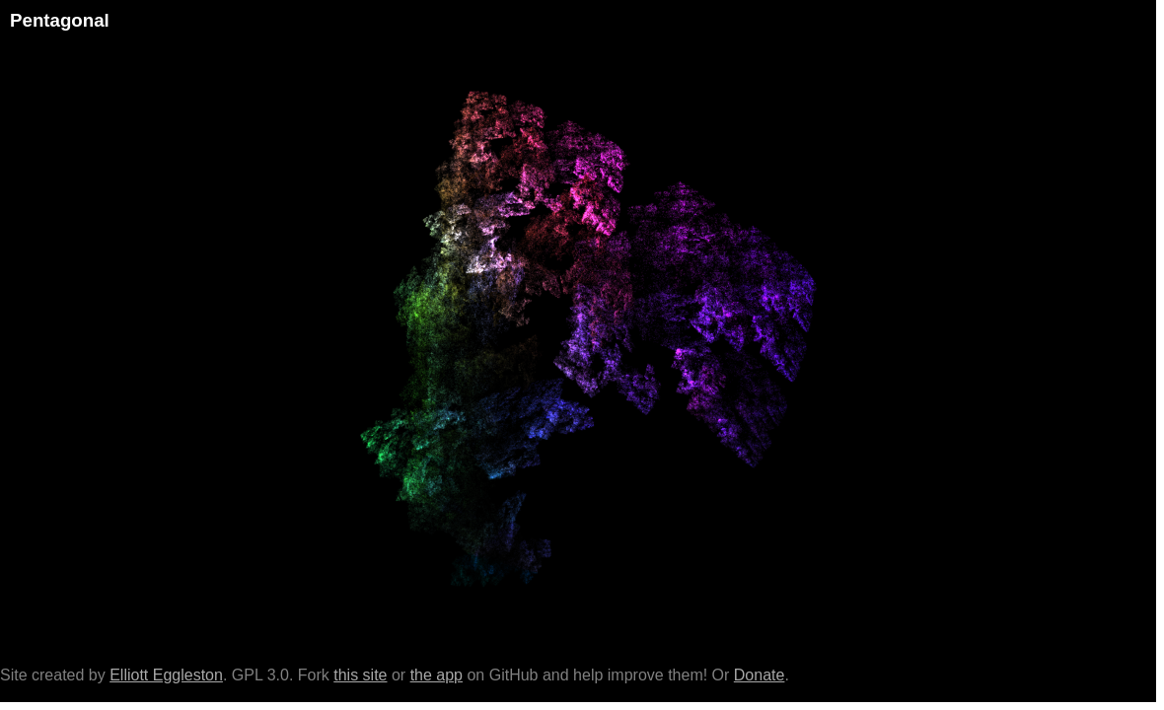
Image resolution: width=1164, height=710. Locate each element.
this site (360, 675)
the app (436, 675)
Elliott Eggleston (166, 675)
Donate (759, 675)
